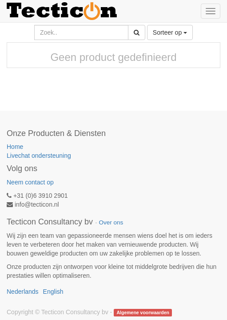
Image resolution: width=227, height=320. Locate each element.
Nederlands (23, 291)
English (53, 291)
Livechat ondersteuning (39, 155)
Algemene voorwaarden (142, 312)
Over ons (111, 222)
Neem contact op (30, 182)
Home (15, 146)
